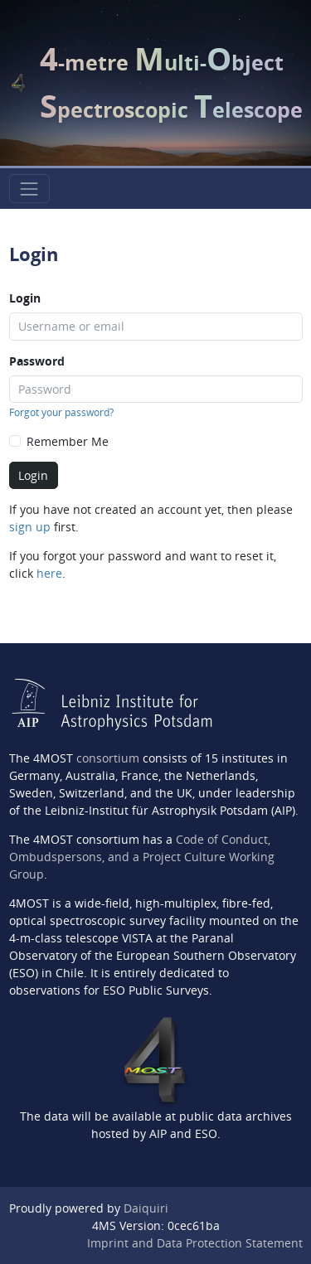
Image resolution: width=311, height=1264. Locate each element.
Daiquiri (146, 1208)
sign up (30, 527)
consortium (107, 758)
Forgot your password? (61, 412)
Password (37, 361)
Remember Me (68, 441)
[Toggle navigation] (29, 188)
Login (25, 298)
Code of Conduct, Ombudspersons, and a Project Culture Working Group (142, 856)
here (49, 573)
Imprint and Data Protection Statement (195, 1243)
